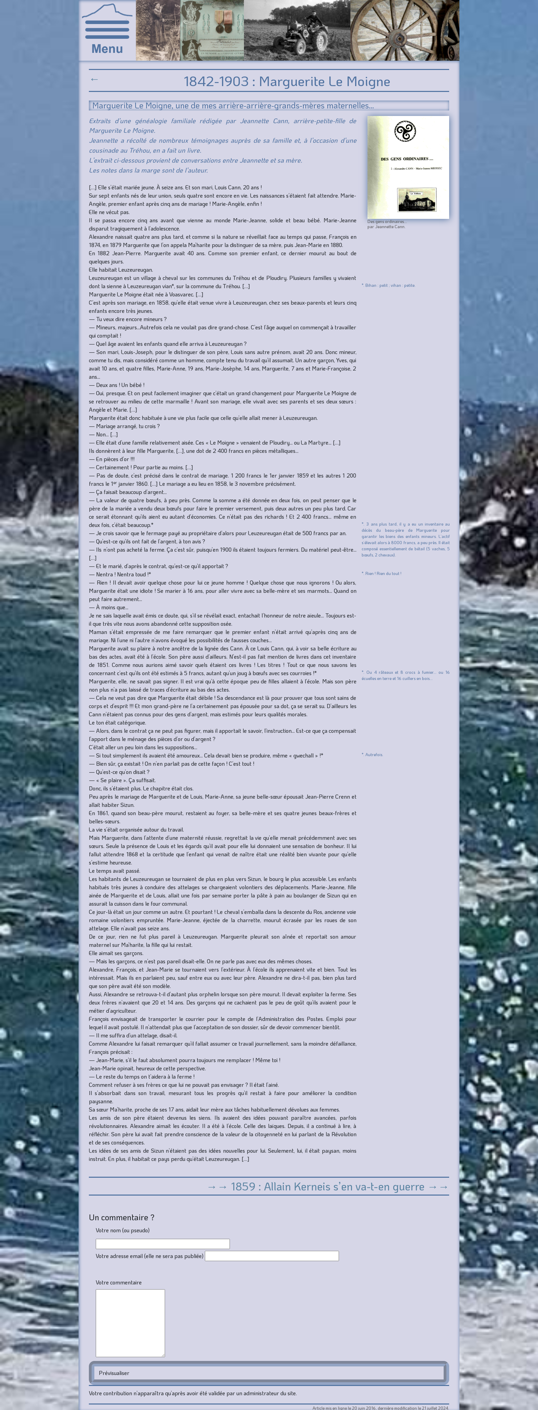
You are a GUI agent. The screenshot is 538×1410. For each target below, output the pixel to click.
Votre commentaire (119, 1282)
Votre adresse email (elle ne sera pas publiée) (149, 1255)
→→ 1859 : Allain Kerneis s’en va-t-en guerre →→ (327, 1186)
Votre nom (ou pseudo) (123, 1230)
